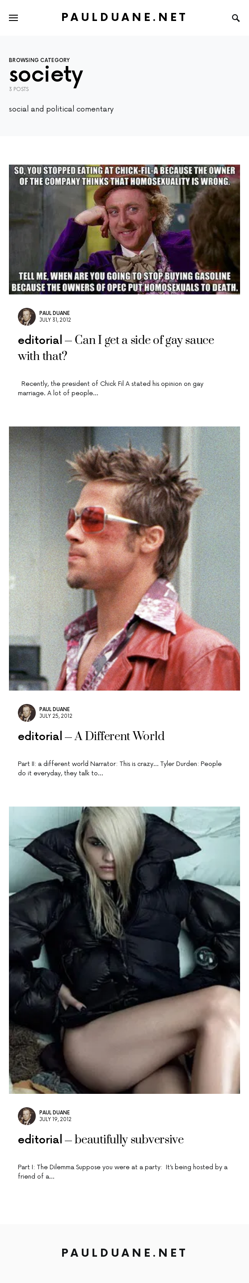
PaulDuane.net (124, 17)
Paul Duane (54, 313)
